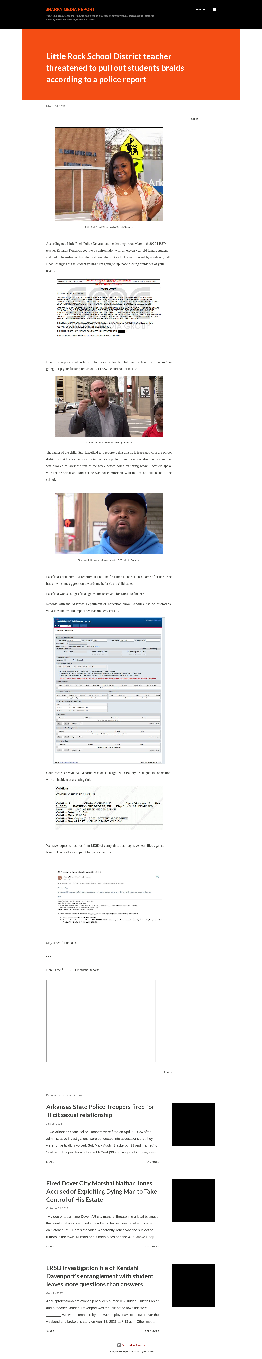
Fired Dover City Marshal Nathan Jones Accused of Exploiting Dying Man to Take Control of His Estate (101, 1191)
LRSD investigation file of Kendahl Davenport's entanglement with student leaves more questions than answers (99, 1276)
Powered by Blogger (131, 1345)
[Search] (200, 9)
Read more (152, 1161)
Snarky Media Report (70, 9)
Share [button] (194, 119)
